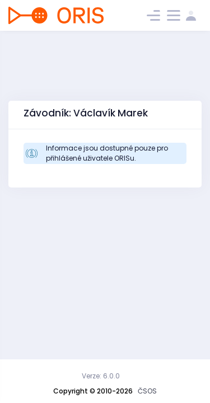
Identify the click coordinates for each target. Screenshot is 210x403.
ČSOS (147, 391)
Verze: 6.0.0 (101, 376)
